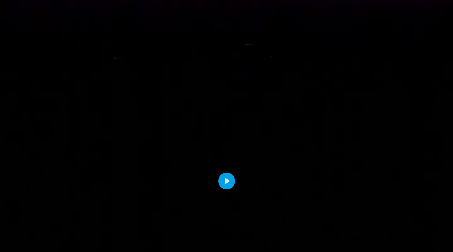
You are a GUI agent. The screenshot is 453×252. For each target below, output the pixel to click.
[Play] (226, 181)
